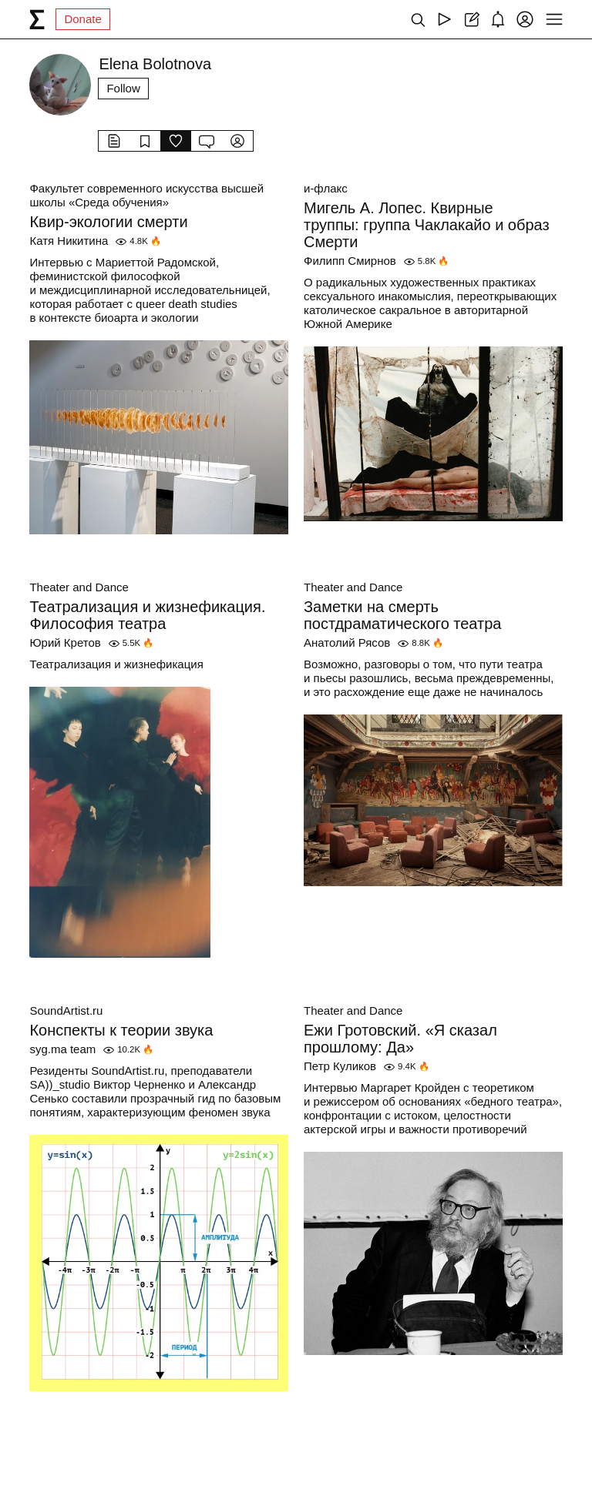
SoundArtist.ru (66, 1010)
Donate (82, 18)
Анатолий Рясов (347, 642)
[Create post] (471, 19)
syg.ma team (62, 1049)
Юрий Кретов (64, 642)
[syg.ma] (37, 19)
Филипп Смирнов (350, 260)
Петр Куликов (340, 1065)
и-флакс (326, 188)
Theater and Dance (78, 587)
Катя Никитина (68, 240)
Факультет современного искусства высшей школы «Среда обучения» (146, 195)
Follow (123, 88)
